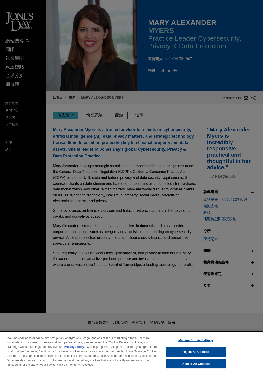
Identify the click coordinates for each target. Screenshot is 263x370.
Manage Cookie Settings (195, 344)
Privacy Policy (74, 350)
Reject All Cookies (196, 355)
